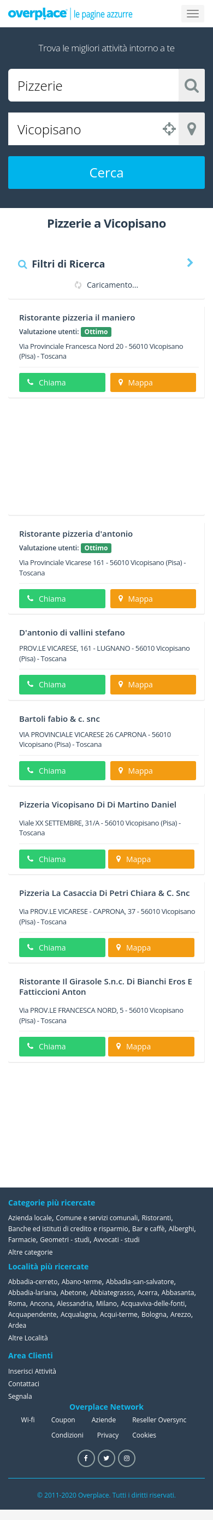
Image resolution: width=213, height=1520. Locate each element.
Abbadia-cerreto (32, 1281)
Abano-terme (82, 1281)
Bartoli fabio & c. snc (59, 718)
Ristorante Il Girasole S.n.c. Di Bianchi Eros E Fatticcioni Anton (105, 986)
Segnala (20, 1396)
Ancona (41, 1303)
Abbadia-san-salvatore (140, 1281)
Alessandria (74, 1303)
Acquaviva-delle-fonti (153, 1303)
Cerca (106, 172)
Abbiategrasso (112, 1292)
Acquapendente (32, 1314)
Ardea (17, 1325)
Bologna (154, 1314)
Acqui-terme (119, 1314)
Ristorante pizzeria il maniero (77, 317)
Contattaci (23, 1383)
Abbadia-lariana (32, 1292)
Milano (106, 1303)
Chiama (46, 382)
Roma (17, 1303)
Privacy (108, 1435)
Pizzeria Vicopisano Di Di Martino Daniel (97, 804)
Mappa (136, 382)
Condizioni (67, 1435)
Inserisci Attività (32, 1371)
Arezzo (180, 1314)
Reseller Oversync (159, 1419)
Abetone (73, 1292)
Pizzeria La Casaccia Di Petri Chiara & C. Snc (104, 892)
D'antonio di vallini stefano (72, 632)
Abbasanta (178, 1292)
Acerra (148, 1292)
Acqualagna (78, 1314)
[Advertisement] (102, 460)
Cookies (144, 1435)
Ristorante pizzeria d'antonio (76, 533)
